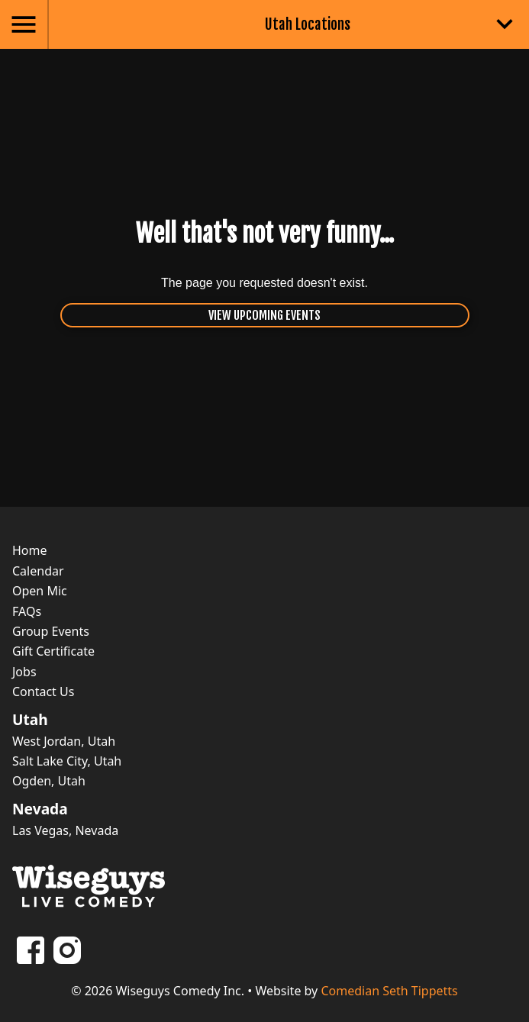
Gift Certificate (53, 651)
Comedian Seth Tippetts (389, 990)
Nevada (40, 809)
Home (29, 550)
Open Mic (39, 591)
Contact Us (43, 691)
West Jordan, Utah (63, 741)
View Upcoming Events (264, 315)
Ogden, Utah (48, 781)
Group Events (50, 631)
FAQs (26, 611)
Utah (30, 719)
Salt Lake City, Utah (66, 761)
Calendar (38, 571)
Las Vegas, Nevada (65, 830)
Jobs (24, 672)
